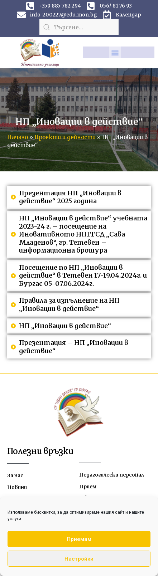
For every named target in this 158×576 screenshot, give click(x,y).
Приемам (79, 539)
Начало (17, 137)
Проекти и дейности (65, 137)
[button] (115, 52)
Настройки (79, 559)
